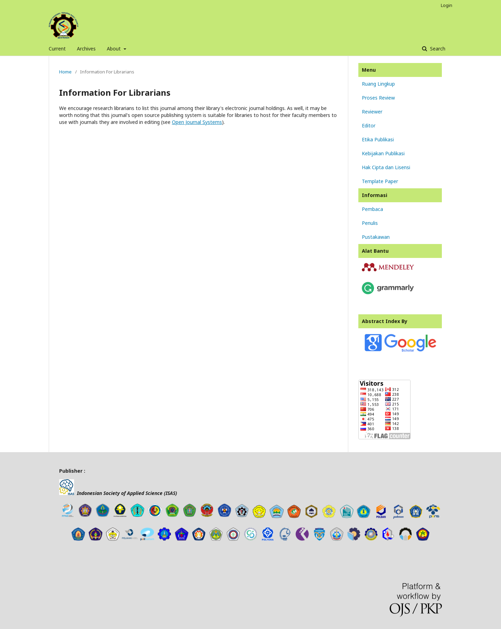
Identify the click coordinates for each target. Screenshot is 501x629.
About (114, 48)
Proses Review (378, 97)
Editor (368, 125)
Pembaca (372, 209)
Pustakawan (376, 237)
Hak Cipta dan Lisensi (386, 167)
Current (57, 48)
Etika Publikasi (378, 139)
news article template (69, 553)
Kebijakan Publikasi (383, 153)
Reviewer (372, 111)
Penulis (370, 223)
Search (437, 48)
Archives (86, 48)
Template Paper (380, 181)
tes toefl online (96, 553)
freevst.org (85, 553)
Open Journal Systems (197, 122)
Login (446, 5)
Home (65, 72)
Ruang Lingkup (378, 83)
